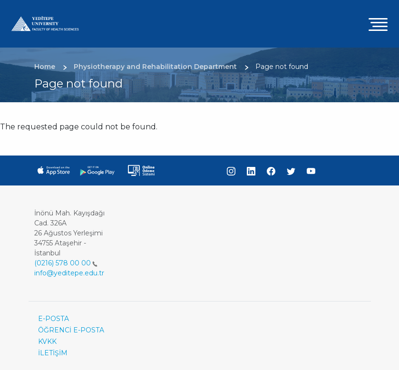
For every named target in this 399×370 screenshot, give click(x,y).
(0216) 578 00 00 (65, 263)
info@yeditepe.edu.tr (69, 273)
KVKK (47, 341)
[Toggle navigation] (378, 24)
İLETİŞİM (53, 353)
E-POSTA (53, 318)
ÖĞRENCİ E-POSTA (71, 330)
